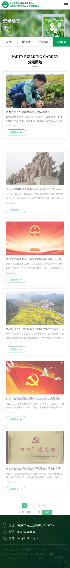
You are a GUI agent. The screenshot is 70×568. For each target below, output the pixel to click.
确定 (47, 515)
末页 (45, 508)
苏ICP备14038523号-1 (41, 554)
